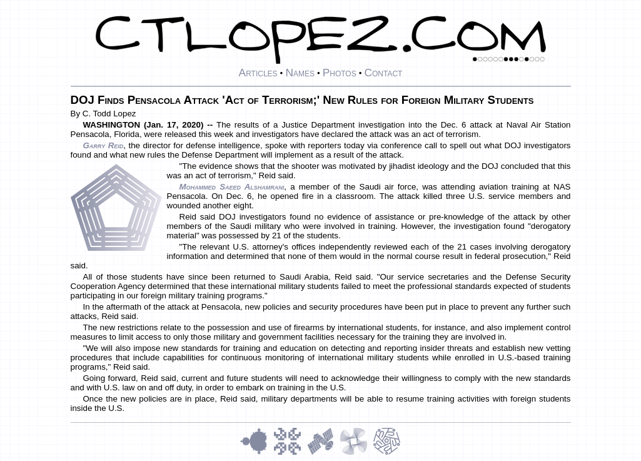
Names (300, 72)
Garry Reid (103, 145)
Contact (383, 72)
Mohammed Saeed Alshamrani (232, 186)
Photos (339, 72)
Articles (258, 72)
